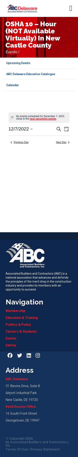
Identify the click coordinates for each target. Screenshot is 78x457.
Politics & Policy (18, 325)
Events (11, 338)
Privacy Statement (45, 449)
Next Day (62, 142)
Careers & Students (21, 331)
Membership (15, 311)
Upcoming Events (18, 63)
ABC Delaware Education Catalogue (30, 74)
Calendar (12, 85)
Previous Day (19, 142)
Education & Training (22, 318)
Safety (11, 345)
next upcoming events (43, 118)
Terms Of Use (17, 449)
